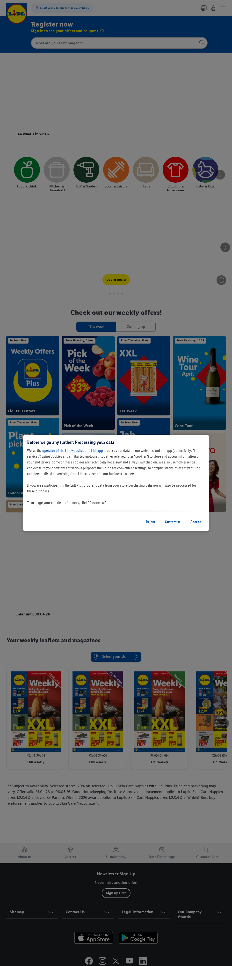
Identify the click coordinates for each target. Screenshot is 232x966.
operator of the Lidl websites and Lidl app (72, 450)
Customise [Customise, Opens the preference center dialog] (173, 521)
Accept (195, 521)
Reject (150, 521)
